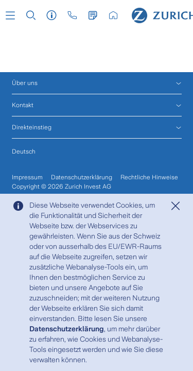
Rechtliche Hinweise (149, 177)
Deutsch (24, 151)
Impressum (27, 177)
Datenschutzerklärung (66, 329)
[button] (10, 15)
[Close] (175, 206)
